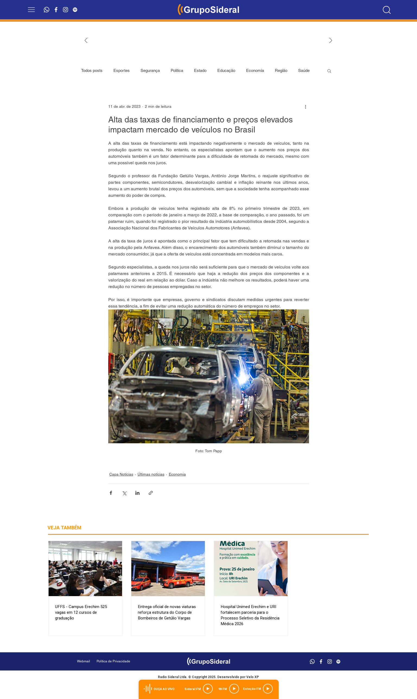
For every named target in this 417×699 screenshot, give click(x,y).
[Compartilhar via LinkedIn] (137, 492)
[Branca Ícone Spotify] (75, 9)
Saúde (304, 70)
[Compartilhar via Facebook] (110, 492)
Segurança (150, 70)
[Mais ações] (306, 106)
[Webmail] (83, 661)
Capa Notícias (121, 474)
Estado (200, 70)
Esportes (121, 70)
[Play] (208, 688)
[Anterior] (86, 41)
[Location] (386, 9)
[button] (31, 10)
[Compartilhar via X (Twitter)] (124, 492)
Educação (226, 70)
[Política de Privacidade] (127, 661)
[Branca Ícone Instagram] (65, 9)
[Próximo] (330, 41)
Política (177, 70)
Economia (255, 70)
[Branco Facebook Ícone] (56, 9)
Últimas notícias (151, 474)
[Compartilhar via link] (150, 492)
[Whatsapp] (46, 9)
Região (281, 70)
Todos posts (92, 70)
